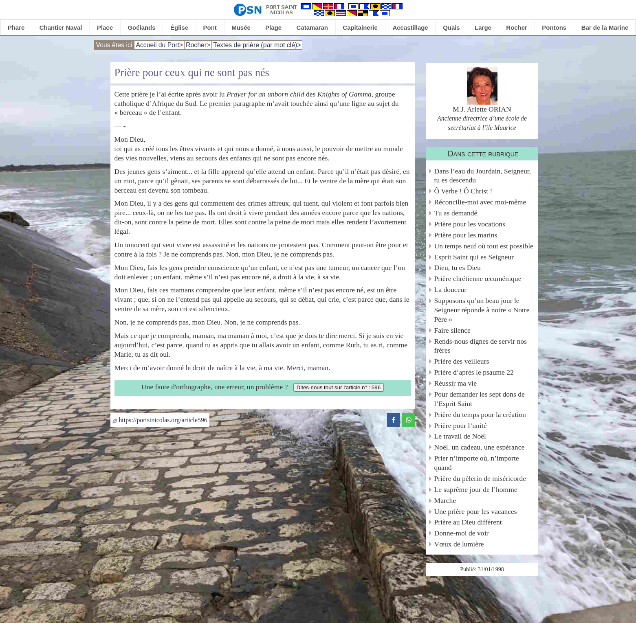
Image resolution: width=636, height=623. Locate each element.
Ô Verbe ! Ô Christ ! (463, 191)
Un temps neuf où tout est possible (483, 246)
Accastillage (410, 27)
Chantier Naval (61, 27)
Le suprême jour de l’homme (475, 489)
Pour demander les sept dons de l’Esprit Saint (479, 399)
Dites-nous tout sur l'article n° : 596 (339, 387)
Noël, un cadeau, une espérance (479, 447)
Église (179, 27)
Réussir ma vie (455, 383)
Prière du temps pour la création (480, 414)
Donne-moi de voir (461, 533)
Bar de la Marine (605, 27)
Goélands (141, 27)
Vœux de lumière (459, 544)
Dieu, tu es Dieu (457, 267)
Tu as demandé (456, 213)
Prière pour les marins (465, 235)
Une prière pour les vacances (475, 511)
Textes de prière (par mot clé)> (257, 45)
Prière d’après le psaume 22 (474, 372)
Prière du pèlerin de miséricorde (480, 478)
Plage (273, 27)
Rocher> (198, 45)
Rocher (516, 27)
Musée (241, 27)
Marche (445, 500)
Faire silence (452, 330)
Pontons (554, 27)
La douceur (450, 289)
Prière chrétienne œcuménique (478, 278)
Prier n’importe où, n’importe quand (476, 463)
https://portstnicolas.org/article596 (159, 420)
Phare (16, 27)
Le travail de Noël (460, 436)
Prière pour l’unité (460, 425)
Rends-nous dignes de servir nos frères (480, 346)
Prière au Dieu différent (468, 522)
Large (483, 27)
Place (105, 27)
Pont (210, 27)
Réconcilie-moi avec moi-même (480, 202)
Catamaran (312, 27)
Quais (451, 27)
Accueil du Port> (159, 45)
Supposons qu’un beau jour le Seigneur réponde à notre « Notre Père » (482, 309)
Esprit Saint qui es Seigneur (474, 257)
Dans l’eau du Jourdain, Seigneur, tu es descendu (482, 175)
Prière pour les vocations (469, 224)
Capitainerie (360, 27)
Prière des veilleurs (461, 361)
